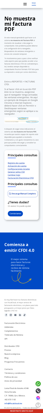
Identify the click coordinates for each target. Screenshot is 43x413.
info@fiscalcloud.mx (13, 403)
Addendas (8, 327)
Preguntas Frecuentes (14, 362)
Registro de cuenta (16, 163)
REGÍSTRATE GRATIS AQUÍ (21, 411)
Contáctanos (15, 213)
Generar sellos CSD (16, 172)
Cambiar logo (14, 175)
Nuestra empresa (12, 354)
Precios (7, 350)
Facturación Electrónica (14, 323)
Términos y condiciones (14, 373)
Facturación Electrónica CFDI (21, 178)
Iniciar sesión (34, 4)
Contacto (8, 369)
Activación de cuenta (17, 166)
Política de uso (10, 377)
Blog (6, 358)
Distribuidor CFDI (11, 346)
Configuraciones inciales (19, 169)
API (5, 339)
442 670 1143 (10, 399)
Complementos (11, 331)
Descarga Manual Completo (24, 193)
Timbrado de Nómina (13, 335)
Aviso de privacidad (13, 381)
